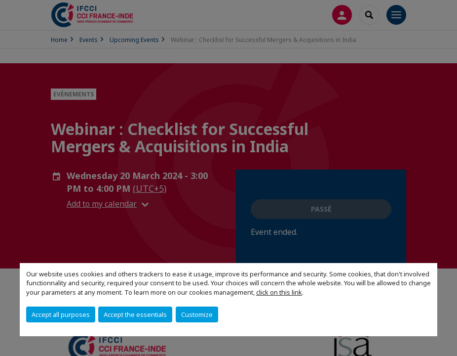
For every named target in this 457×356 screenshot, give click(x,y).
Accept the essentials (135, 314)
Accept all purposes (61, 314)
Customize (197, 314)
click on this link (279, 292)
